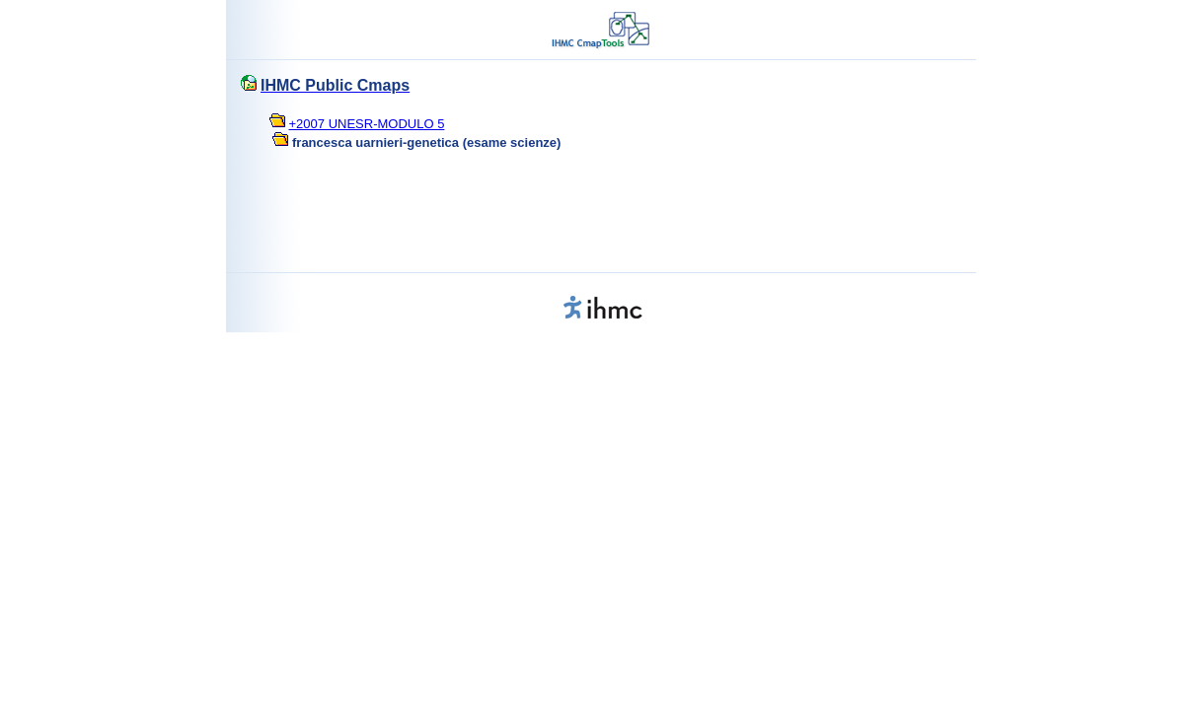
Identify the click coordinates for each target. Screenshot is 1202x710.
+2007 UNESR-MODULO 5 (367, 123)
